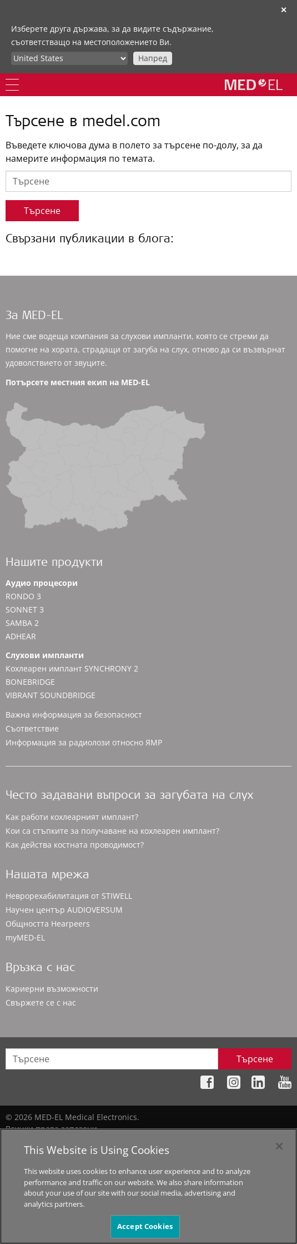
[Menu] (12, 85)
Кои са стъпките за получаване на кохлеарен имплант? (112, 830)
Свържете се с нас (41, 1002)
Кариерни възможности (52, 988)
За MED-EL (34, 316)
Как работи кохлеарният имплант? (72, 817)
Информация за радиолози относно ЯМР (84, 742)
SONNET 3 (25, 609)
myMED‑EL (25, 937)
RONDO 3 (23, 596)
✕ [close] (283, 9)
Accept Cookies (145, 1227)
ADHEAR (21, 636)
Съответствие (32, 728)
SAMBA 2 (22, 623)
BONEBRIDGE (30, 681)
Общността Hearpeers (48, 923)
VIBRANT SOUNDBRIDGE (50, 695)
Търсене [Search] (254, 1059)
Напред (152, 58)
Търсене (42, 211)
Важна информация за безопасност (74, 714)
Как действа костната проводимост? (75, 844)
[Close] (279, 1146)
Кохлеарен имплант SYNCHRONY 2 (72, 668)
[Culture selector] (69, 58)
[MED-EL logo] (254, 84)
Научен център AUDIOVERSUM (64, 909)
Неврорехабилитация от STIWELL (69, 895)
